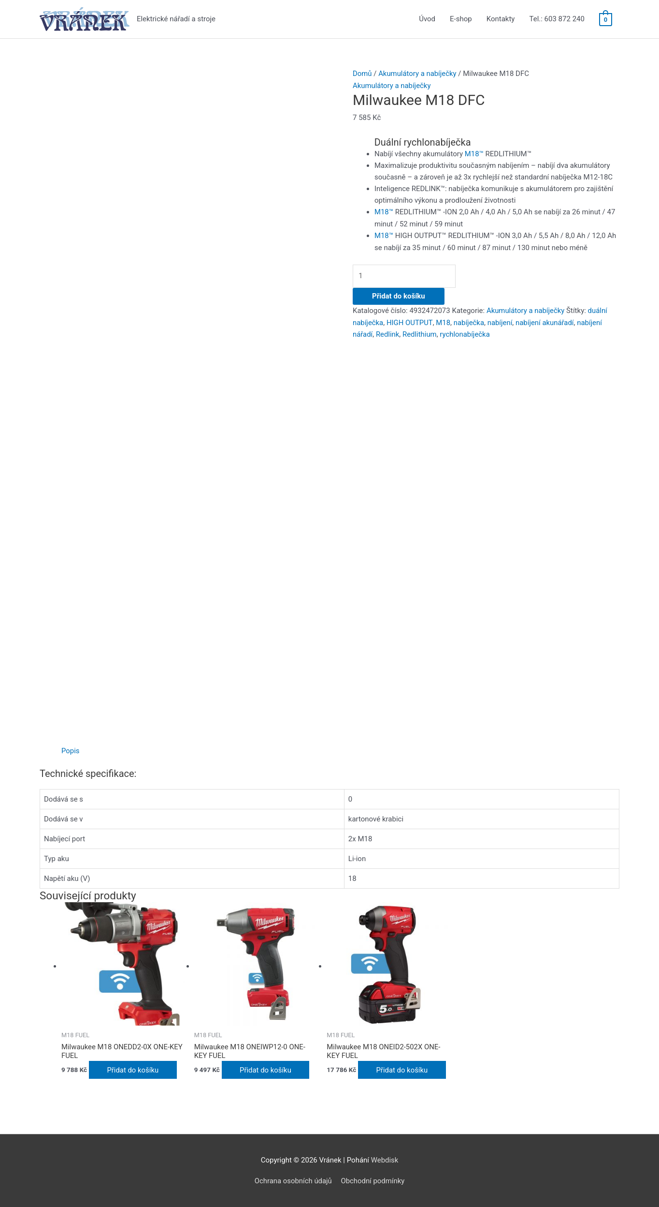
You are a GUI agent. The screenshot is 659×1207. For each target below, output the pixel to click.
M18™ (474, 153)
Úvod (427, 19)
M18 (443, 320)
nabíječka (469, 320)
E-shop (461, 19)
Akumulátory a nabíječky (417, 73)
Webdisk (385, 1159)
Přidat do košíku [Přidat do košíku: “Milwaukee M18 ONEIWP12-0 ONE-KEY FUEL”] (267, 1069)
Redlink (388, 332)
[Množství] (407, 274)
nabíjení (500, 320)
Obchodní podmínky (373, 1180)
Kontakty (501, 19)
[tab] (70, 751)
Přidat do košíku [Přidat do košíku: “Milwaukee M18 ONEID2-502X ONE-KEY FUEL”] (403, 1069)
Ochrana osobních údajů (292, 1180)
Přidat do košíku (398, 294)
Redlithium (420, 332)
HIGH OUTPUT (409, 320)
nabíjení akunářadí (545, 320)
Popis (70, 750)
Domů (362, 73)
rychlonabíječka (466, 332)
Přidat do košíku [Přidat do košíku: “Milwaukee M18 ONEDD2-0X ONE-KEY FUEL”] (134, 1069)
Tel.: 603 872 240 (556, 19)
